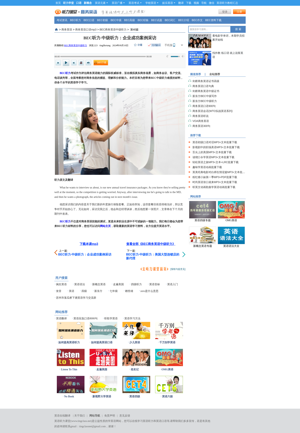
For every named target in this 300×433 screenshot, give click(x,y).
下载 (188, 2)
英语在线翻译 (62, 415)
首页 (58, 2)
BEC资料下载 (213, 20)
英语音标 (154, 284)
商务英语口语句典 (203, 86)
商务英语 (66, 29)
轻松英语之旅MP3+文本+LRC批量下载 (215, 162)
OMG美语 (167, 369)
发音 (58, 291)
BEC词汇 (170, 20)
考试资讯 (62, 20)
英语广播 (118, 2)
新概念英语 (99, 284)
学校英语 (151, 2)
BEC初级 (102, 20)
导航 (204, 2)
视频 (196, 2)
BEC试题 (156, 20)
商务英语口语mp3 (85, 29)
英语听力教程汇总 (227, 2)
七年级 (114, 291)
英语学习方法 (132, 318)
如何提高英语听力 (69, 342)
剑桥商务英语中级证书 (205, 91)
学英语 (112, 421)
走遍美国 (118, 284)
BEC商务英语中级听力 (112, 29)
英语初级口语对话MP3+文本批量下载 (214, 142)
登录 (224, 11)
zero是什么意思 (149, 291)
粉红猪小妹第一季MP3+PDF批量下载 (214, 177)
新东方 (98, 291)
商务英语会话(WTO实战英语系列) (212, 111)
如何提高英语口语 (101, 342)
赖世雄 (129, 291)
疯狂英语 (61, 284)
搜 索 (238, 29)
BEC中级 (116, 20)
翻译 (181, 2)
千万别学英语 (167, 342)
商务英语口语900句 (204, 106)
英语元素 (101, 2)
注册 (239, 11)
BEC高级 (129, 20)
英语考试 (135, 2)
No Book (69, 396)
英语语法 (79, 284)
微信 (211, 2)
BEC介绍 (183, 20)
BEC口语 (89, 20)
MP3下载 (101, 62)
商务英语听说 (200, 115)
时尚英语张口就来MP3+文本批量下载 (214, 182)
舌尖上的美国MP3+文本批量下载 (212, 152)
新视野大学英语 (101, 396)
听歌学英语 (111, 318)
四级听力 (136, 284)
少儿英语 (134, 342)
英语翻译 (61, 318)
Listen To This (69, 369)
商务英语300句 (201, 125)
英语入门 (172, 284)
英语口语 (161, 421)
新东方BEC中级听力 (204, 101)
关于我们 (79, 415)
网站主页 (105, 226)
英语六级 (167, 396)
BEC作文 (197, 20)
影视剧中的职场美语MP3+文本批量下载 (216, 147)
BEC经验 (143, 20)
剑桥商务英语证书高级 (205, 81)
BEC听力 (75, 20)
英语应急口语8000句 (85, 318)
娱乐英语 (168, 2)
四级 (84, 291)
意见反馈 (124, 415)
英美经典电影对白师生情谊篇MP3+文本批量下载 (221, 172)
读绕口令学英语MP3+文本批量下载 (213, 157)
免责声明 (109, 415)
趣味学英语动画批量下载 (207, 167)
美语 (71, 291)
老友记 (135, 369)
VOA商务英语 (200, 120)
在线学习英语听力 (142, 421)
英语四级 (134, 396)
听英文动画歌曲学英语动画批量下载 (213, 187)
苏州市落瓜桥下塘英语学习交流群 (76, 297)
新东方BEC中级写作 (204, 96)
